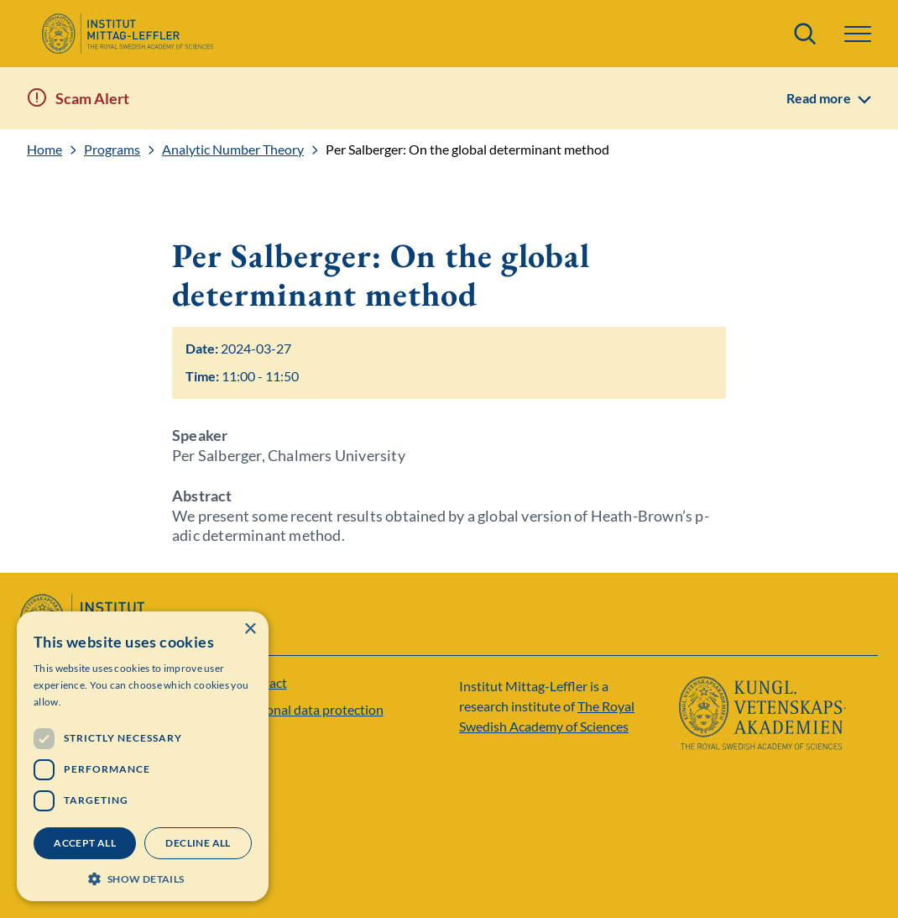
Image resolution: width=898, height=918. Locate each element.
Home (44, 149)
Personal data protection (312, 709)
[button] (857, 34)
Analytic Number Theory (233, 149)
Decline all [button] (197, 843)
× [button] (249, 629)
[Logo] (127, 33)
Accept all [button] (85, 843)
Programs (112, 149)
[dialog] (143, 756)
